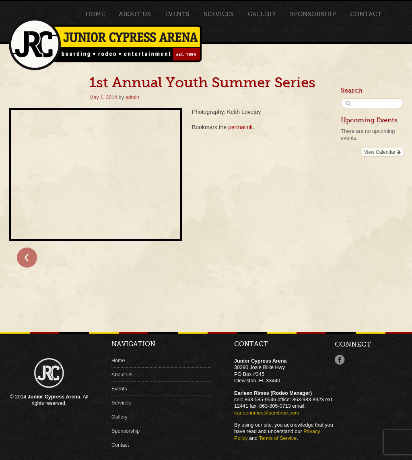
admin (132, 97)
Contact (365, 14)
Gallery (262, 14)
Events (177, 14)
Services (219, 14)
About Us (135, 14)
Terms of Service (278, 438)
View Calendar (382, 152)
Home (95, 14)
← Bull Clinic (27, 258)
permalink (240, 127)
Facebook (340, 360)
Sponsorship (313, 14)
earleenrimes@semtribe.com (266, 413)
